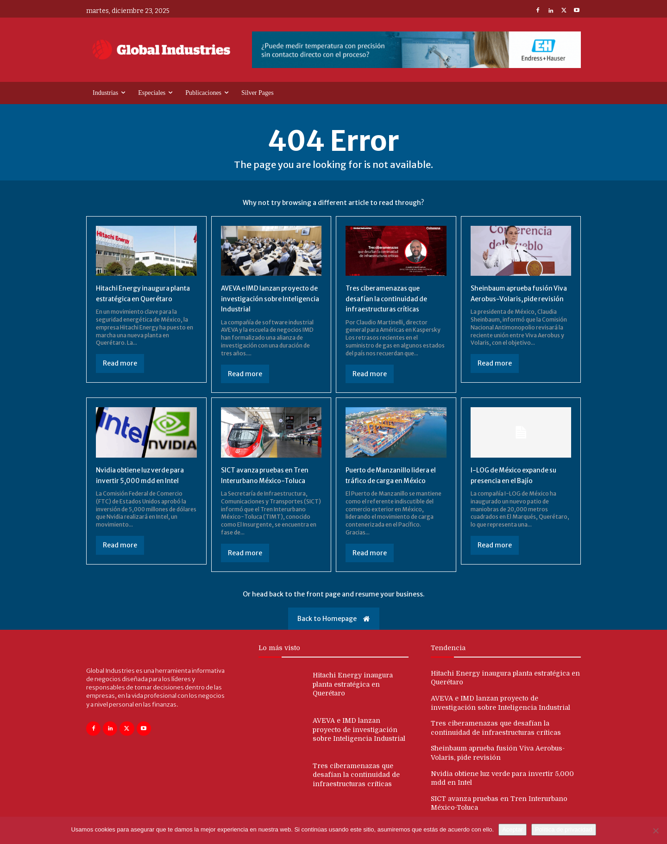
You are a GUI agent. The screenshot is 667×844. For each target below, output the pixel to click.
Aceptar (512, 829)
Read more (120, 374)
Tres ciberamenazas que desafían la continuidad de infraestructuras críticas (391, 298)
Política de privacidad (563, 829)
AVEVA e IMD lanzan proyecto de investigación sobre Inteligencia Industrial (270, 298)
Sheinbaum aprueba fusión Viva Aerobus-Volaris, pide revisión (517, 298)
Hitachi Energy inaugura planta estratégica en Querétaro (137, 298)
